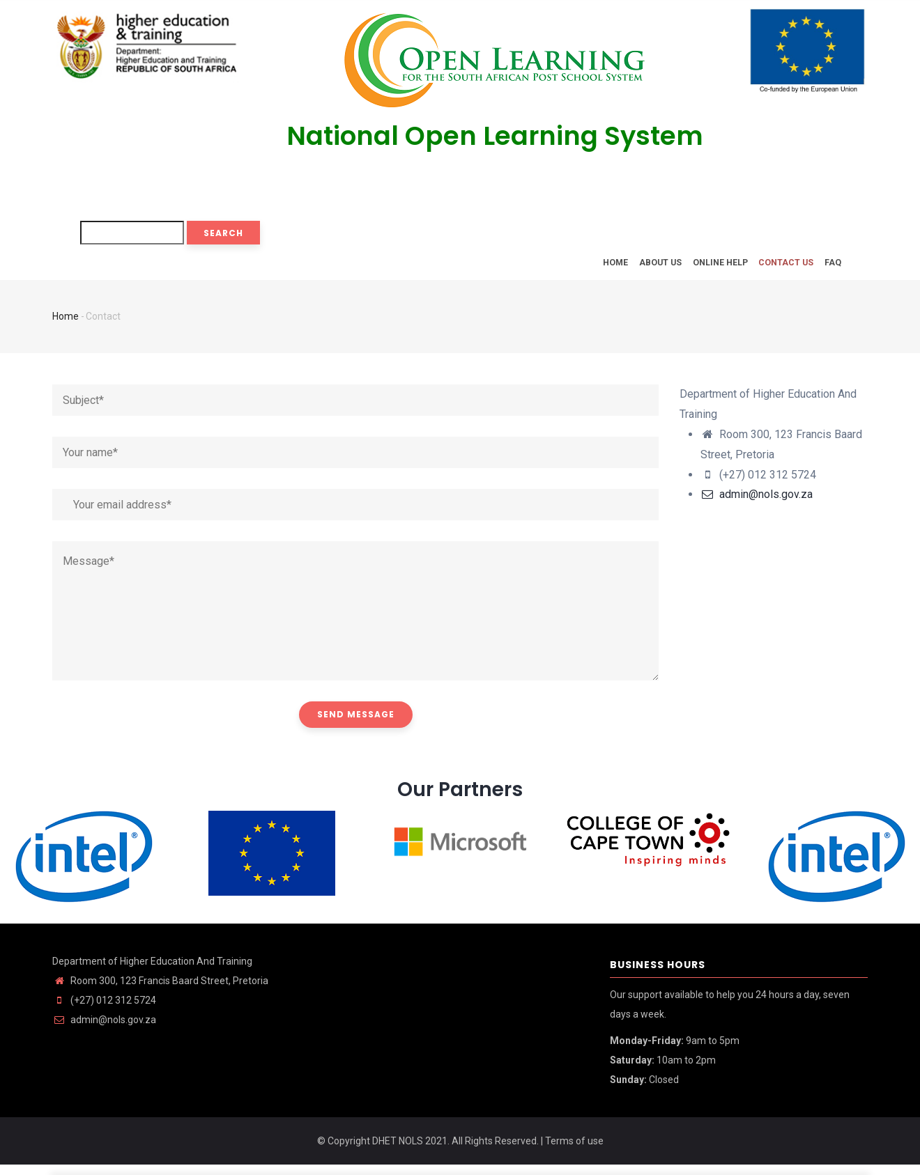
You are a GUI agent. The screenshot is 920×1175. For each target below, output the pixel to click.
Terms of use (574, 1151)
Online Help (705, 267)
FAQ (830, 267)
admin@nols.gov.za (756, 504)
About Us (640, 267)
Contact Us (777, 267)
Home (589, 267)
